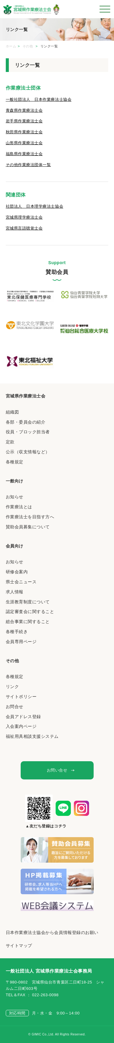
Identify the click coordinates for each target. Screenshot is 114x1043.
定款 (10, 441)
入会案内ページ (21, 726)
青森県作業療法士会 (24, 110)
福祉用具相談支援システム (32, 736)
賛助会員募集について (28, 526)
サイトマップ (19, 945)
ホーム (11, 46)
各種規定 (14, 461)
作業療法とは (19, 506)
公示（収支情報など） (28, 451)
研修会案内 (17, 571)
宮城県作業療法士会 (26, 396)
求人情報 (14, 591)
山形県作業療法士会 (24, 143)
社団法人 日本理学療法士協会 (34, 206)
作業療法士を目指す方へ (30, 516)
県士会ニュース (21, 581)
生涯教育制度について (28, 601)
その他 (28, 46)
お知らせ (14, 496)
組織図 (12, 412)
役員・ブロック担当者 (28, 431)
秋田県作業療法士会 (24, 132)
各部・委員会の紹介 (26, 422)
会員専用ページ (21, 641)
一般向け (14, 481)
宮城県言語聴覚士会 (24, 228)
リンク (12, 686)
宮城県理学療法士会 (24, 217)
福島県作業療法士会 (24, 154)
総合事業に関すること (28, 621)
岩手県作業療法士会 (24, 121)
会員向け (14, 546)
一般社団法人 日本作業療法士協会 (38, 99)
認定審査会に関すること (30, 611)
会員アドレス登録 (23, 716)
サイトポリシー (21, 696)
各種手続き (17, 631)
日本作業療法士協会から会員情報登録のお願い (52, 932)
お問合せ (14, 706)
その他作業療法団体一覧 (28, 164)
